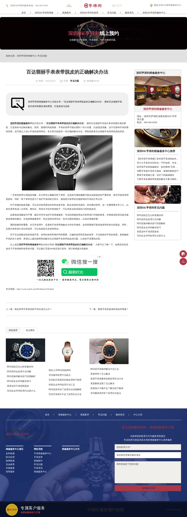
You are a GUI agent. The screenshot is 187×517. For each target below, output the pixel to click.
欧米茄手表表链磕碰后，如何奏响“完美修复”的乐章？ (158, 167)
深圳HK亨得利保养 (89, 14)
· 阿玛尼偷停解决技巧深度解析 (21, 376)
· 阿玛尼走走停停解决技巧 (18, 381)
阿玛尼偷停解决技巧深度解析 (151, 223)
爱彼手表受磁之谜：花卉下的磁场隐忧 (155, 175)
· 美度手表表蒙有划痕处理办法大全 (106, 379)
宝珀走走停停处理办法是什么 (151, 236)
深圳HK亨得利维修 (44, 14)
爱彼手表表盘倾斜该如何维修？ (113, 309)
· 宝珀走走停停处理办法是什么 (21, 391)
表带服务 (10, 472)
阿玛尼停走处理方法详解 (149, 219)
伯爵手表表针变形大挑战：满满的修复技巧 (158, 171)
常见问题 (111, 14)
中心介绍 (137, 415)
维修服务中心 (64, 415)
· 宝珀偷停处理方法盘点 (59, 375)
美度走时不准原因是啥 (148, 231)
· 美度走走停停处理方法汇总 (61, 384)
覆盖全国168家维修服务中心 (167, 5)
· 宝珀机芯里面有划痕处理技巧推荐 (65, 380)
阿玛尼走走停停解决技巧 (149, 227)
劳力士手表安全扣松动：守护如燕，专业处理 (158, 163)
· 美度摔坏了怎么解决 (99, 374)
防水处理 (10, 457)
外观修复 (10, 468)
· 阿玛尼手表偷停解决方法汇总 (104, 369)
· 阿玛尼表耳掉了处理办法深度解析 (65, 389)
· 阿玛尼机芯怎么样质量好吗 (19, 367)
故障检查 (10, 461)
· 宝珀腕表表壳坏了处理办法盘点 (105, 393)
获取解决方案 (148, 488)
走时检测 (10, 453)
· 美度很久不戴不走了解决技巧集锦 (106, 388)
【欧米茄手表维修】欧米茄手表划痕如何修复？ (158, 159)
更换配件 (66, 14)
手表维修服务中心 (42, 453)
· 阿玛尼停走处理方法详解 (18, 371)
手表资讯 (38, 468)
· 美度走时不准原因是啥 (17, 386)
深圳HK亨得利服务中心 (154, 14)
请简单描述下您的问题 (148, 472)
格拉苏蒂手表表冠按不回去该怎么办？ (33, 309)
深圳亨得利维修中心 (27, 56)
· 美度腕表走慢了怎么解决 (102, 383)
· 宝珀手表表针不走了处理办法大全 (65, 394)
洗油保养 (10, 464)
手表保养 (38, 457)
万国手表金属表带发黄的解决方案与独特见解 (158, 179)
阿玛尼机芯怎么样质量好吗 (150, 215)
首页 (23, 14)
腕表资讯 (129, 14)
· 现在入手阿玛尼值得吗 (59, 370)
